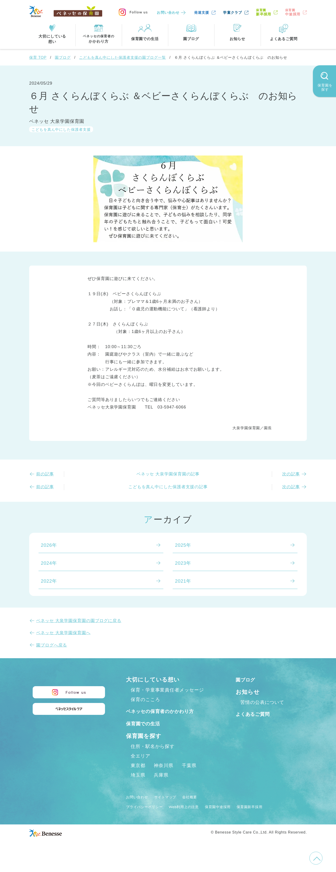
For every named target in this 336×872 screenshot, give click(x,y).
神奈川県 (163, 775)
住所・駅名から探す (153, 756)
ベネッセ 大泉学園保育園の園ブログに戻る (78, 620)
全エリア (140, 765)
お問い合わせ (168, 12)
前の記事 (45, 474)
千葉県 (189, 775)
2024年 (49, 563)
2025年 (183, 545)
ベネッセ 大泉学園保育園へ (63, 632)
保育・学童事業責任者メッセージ (167, 689)
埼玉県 (138, 785)
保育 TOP (37, 57)
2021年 (183, 581)
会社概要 (200, 807)
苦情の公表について (262, 702)
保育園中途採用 (233, 816)
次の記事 (291, 474)
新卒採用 (263, 12)
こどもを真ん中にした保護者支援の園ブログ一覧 (122, 57)
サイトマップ (171, 807)
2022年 (49, 581)
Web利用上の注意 (194, 816)
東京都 (138, 775)
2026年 (49, 545)
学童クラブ (232, 12)
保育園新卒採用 (270, 816)
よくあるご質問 (256, 714)
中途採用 (292, 12)
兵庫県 (161, 785)
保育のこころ (145, 699)
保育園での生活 (146, 733)
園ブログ (63, 57)
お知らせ (248, 692)
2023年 (183, 563)
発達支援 (201, 12)
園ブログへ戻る (51, 645)
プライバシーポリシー (148, 816)
